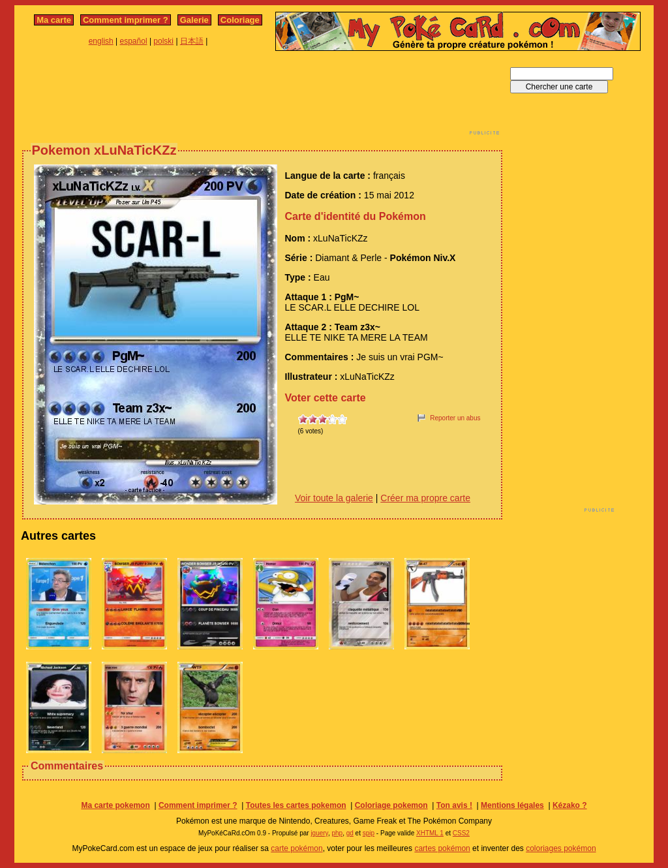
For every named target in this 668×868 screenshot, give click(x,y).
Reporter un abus (455, 418)
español (133, 41)
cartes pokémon (442, 848)
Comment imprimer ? (125, 20)
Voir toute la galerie (334, 498)
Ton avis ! (454, 805)
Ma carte (54, 20)
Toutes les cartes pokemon (296, 805)
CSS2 (461, 833)
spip (368, 833)
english (101, 41)
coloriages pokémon (561, 848)
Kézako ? (570, 805)
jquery (319, 833)
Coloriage (240, 20)
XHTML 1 (430, 833)
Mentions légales (512, 805)
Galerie (194, 20)
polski (163, 41)
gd (350, 833)
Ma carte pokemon (115, 805)
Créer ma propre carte (425, 498)
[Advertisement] (262, 96)
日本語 (192, 41)
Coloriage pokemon (391, 805)
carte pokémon (296, 848)
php (336, 833)
